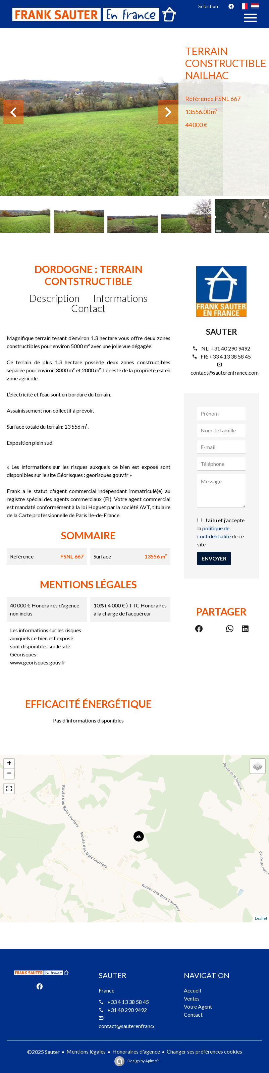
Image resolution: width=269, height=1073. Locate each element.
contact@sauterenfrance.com (225, 372)
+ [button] (9, 764)
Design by (143, 1060)
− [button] (9, 774)
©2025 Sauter (43, 1052)
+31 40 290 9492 (230, 348)
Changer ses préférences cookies (204, 1051)
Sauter (221, 331)
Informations (120, 298)
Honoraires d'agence (136, 1051)
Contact (88, 308)
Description (54, 298)
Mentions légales (86, 1051)
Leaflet (261, 918)
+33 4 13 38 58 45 (230, 356)
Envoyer (214, 558)
